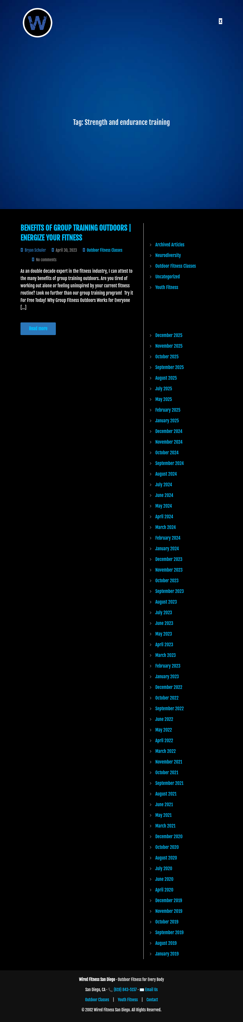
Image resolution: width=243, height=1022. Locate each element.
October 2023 (167, 580)
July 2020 (163, 868)
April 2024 (164, 516)
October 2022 (167, 698)
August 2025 (166, 378)
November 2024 (169, 442)
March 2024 (165, 527)
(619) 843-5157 (125, 989)
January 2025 (167, 420)
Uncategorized (167, 276)
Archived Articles (170, 245)
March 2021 (165, 826)
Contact (152, 999)
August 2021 (166, 794)
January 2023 (167, 676)
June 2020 (164, 879)
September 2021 (169, 783)
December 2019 (168, 900)
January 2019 (167, 954)
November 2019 (168, 911)
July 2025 (163, 388)
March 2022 (165, 751)
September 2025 (169, 367)
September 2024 (169, 463)
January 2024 (167, 548)
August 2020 (166, 858)
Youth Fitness (166, 287)
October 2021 (166, 772)
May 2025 (163, 399)
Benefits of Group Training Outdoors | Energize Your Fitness (75, 233)
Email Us (151, 989)
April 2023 (164, 644)
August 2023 (166, 602)
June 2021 (164, 804)
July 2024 (163, 484)
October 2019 (166, 922)
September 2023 (169, 591)
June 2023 (164, 623)
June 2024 (164, 495)
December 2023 (168, 559)
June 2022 (164, 719)
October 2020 (167, 847)
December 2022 (168, 687)
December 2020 (169, 836)
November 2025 (169, 346)
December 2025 (168, 335)
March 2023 (165, 655)
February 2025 (167, 410)
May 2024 (163, 506)
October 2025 (167, 356)
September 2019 (169, 932)
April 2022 (164, 740)
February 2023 (167, 666)
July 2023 (163, 612)
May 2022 (163, 730)
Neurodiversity (168, 255)
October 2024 (167, 452)
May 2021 (163, 815)
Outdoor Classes (97, 999)
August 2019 (166, 943)
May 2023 (163, 634)
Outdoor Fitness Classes (104, 250)
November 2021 (168, 762)
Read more (38, 328)
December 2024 (168, 431)
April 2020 (164, 890)
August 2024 (166, 474)
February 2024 (167, 538)
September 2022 (169, 708)
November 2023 (169, 570)
